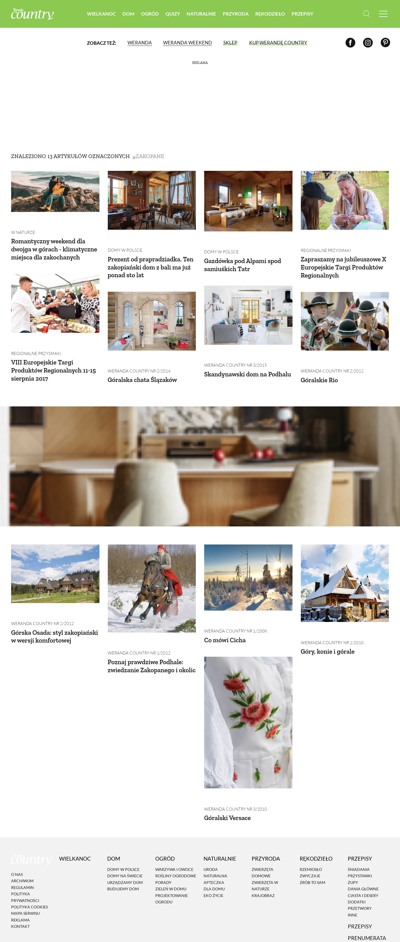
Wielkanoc (101, 14)
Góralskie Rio (320, 354)
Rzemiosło (311, 825)
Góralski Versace (228, 773)
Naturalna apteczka (215, 834)
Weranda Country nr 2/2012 (330, 345)
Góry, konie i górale (329, 620)
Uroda (211, 825)
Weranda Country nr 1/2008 (233, 599)
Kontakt (20, 881)
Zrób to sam (312, 838)
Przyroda (236, 14)
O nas (17, 830)
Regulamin (22, 843)
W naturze (22, 220)
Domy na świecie (124, 831)
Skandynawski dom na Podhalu (236, 352)
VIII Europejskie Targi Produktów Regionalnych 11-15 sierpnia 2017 (55, 353)
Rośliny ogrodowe (175, 831)
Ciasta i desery (363, 851)
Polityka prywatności (25, 852)
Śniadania (359, 825)
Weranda (139, 43)
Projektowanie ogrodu (171, 854)
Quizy (173, 14)
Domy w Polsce (123, 237)
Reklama (20, 875)
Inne (352, 870)
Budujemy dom (123, 844)
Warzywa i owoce (174, 825)
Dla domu (214, 844)
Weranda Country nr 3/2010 (233, 764)
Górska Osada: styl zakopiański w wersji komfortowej (41, 608)
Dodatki (357, 857)
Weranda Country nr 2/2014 (137, 345)
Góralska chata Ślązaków (144, 354)
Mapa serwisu (25, 869)
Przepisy (302, 14)
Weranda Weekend (187, 43)
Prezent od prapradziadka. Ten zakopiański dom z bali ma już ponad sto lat (147, 254)
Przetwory (360, 864)
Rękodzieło (270, 14)
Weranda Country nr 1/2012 (137, 621)
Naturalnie (201, 14)
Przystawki (360, 831)
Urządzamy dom (125, 838)
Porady (163, 838)
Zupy (353, 838)
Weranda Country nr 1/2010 (330, 611)
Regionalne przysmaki (324, 237)
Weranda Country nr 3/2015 (233, 340)
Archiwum (22, 836)
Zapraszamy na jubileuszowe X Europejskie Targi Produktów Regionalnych (342, 254)
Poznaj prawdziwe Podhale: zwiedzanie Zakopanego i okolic (147, 638)
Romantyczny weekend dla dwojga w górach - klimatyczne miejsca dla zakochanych (49, 240)
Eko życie (213, 851)
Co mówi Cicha (225, 608)
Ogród (150, 14)
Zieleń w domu (170, 844)
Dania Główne (363, 844)
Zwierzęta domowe (262, 828)
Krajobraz (263, 851)
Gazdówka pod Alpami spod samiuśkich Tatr (244, 252)
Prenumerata (367, 893)
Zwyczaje (310, 831)
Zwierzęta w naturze (265, 841)
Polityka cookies (29, 862)
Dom (128, 14)
